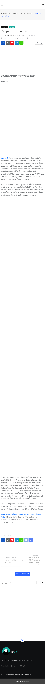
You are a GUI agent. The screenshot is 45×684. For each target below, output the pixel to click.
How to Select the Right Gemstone (10, 561)
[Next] (42, 582)
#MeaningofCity (20, 514)
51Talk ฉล (4, 629)
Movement (4, 626)
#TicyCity (4, 514)
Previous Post (11, 557)
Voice (11, 626)
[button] (2, 4)
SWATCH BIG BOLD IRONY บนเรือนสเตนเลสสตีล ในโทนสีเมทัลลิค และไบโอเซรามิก (34, 561)
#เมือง (3, 517)
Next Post (35, 555)
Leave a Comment (22, 574)
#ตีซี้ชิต (11, 514)
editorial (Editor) (9, 35)
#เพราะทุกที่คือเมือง (34, 514)
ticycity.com (28, 674)
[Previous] (38, 582)
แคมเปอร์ (4, 158)
